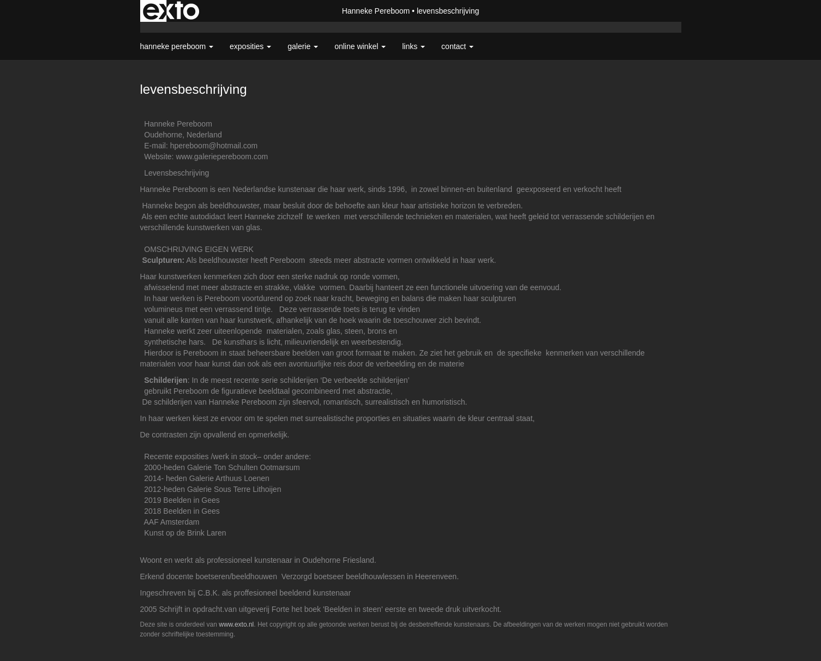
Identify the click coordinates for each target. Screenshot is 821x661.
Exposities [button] (250, 46)
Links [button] (413, 46)
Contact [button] (457, 46)
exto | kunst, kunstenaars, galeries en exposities (171, 11)
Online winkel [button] (360, 46)
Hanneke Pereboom (376, 11)
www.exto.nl (236, 624)
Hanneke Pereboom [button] (177, 46)
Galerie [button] (302, 46)
